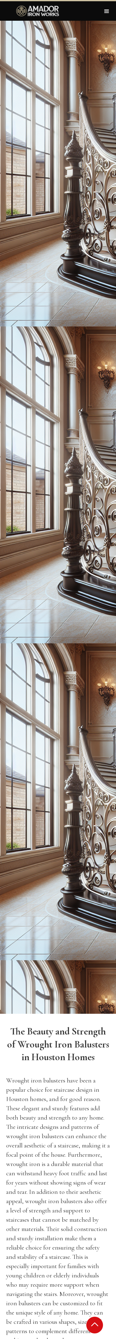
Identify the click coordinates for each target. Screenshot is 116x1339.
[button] (106, 11)
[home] (36, 11)
